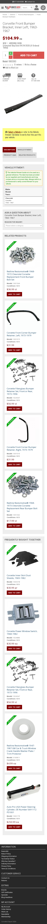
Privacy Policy (6, 866)
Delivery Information (8, 864)
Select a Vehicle (14, 131)
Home (5, 14)
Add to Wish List (10, 67)
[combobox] (23, 225)
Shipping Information (9, 856)
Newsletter (5, 914)
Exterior (12, 14)
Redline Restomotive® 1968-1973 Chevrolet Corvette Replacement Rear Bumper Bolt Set (22, 507)
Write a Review (30, 64)
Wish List (4, 912)
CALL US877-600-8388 (35, 80)
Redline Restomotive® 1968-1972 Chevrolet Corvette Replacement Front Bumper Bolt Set (21, 275)
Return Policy (6, 854)
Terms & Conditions (8, 869)
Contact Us (30, 2)
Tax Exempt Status (8, 859)
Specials (4, 895)
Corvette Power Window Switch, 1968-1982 (22, 632)
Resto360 (4, 851)
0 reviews (18, 64)
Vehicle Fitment (25, 150)
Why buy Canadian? (8, 861)
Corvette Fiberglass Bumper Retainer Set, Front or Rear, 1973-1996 (20, 391)
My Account (5, 907)
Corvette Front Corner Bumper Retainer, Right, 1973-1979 (21, 448)
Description (9, 150)
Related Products (27, 155)
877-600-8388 (18, 2)
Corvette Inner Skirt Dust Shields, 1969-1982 (19, 576)
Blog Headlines (6, 897)
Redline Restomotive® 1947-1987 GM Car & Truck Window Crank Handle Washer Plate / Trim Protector (21, 749)
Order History (6, 909)
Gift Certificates (7, 892)
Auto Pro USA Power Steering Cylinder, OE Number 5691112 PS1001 (21, 809)
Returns (4, 880)
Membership (6, 917)
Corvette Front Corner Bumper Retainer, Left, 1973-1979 (21, 334)
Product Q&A (10, 155)
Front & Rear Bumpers (26, 14)
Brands (4, 890)
